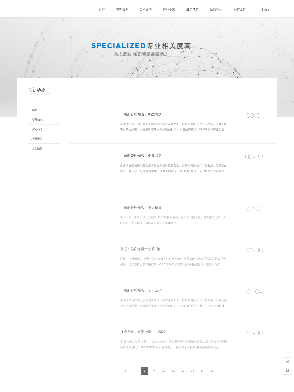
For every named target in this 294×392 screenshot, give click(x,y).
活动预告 (37, 148)
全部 (34, 110)
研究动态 (37, 129)
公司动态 (37, 119)
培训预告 (37, 138)
